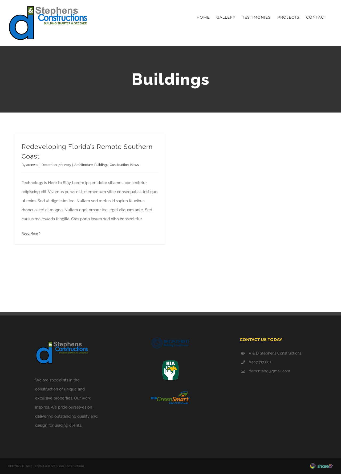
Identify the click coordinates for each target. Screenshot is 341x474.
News (134, 165)
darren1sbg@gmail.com (269, 371)
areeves (32, 165)
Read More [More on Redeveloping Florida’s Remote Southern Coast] (30, 233)
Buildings (101, 165)
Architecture (83, 165)
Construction (119, 165)
